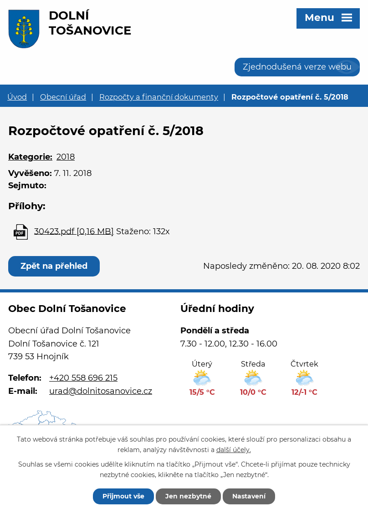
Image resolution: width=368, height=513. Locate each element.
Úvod (17, 96)
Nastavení (249, 496)
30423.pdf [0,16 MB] (74, 231)
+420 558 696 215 (83, 378)
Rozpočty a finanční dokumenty (158, 96)
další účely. (233, 450)
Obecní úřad (63, 96)
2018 (65, 157)
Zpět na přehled (53, 266)
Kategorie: (30, 157)
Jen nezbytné (188, 496)
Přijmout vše (123, 496)
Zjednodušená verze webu (297, 67)
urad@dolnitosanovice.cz (100, 391)
